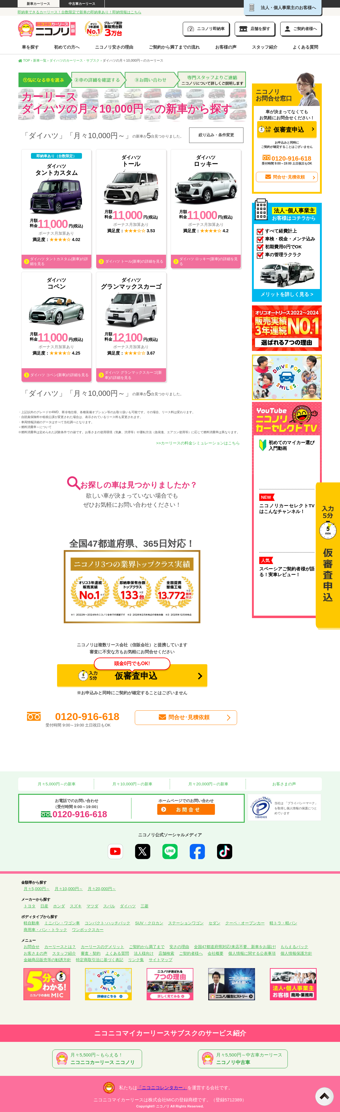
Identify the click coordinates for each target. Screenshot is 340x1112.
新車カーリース (38, 3)
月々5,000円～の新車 (55, 784)
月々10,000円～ (69, 888)
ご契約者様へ (191, 953)
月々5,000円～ (37, 888)
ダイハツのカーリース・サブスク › (75, 60)
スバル (109, 906)
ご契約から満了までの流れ (174, 47)
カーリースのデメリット (102, 946)
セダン (214, 923)
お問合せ (31, 946)
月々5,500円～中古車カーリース (244, 1058)
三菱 (144, 906)
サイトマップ (160, 959)
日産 (44, 906)
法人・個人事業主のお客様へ (282, 7)
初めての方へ (67, 47)
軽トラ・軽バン (283, 923)
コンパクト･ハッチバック (107, 923)
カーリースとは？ (60, 946)
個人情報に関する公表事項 (252, 953)
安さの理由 (179, 946)
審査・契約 (90, 953)
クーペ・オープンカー (245, 923)
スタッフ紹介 (264, 47)
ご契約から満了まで (147, 946)
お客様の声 (225, 47)
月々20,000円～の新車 (208, 784)
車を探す (30, 47)
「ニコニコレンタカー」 (162, 1087)
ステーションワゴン (186, 923)
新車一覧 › (41, 60)
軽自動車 (31, 923)
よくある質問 (305, 47)
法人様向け (144, 953)
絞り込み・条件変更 (216, 135)
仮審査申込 (124, 672)
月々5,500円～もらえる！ (98, 1058)
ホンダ (59, 906)
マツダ (92, 906)
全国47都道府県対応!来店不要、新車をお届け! (235, 946)
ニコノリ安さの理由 (114, 47)
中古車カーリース (82, 3)
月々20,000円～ (102, 888)
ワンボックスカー (88, 929)
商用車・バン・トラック (45, 929)
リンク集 (136, 959)
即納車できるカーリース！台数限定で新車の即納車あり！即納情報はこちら (79, 12)
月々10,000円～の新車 (132, 784)
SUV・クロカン (149, 923)
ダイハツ (128, 906)
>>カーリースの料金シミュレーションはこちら (198, 443)
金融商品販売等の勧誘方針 (47, 959)
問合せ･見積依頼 (183, 717)
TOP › (25, 60)
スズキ (76, 906)
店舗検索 (166, 953)
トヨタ (30, 906)
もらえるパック (294, 946)
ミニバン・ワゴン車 (62, 923)
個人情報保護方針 (296, 953)
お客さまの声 (283, 784)
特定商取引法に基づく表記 (99, 959)
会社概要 (215, 953)
